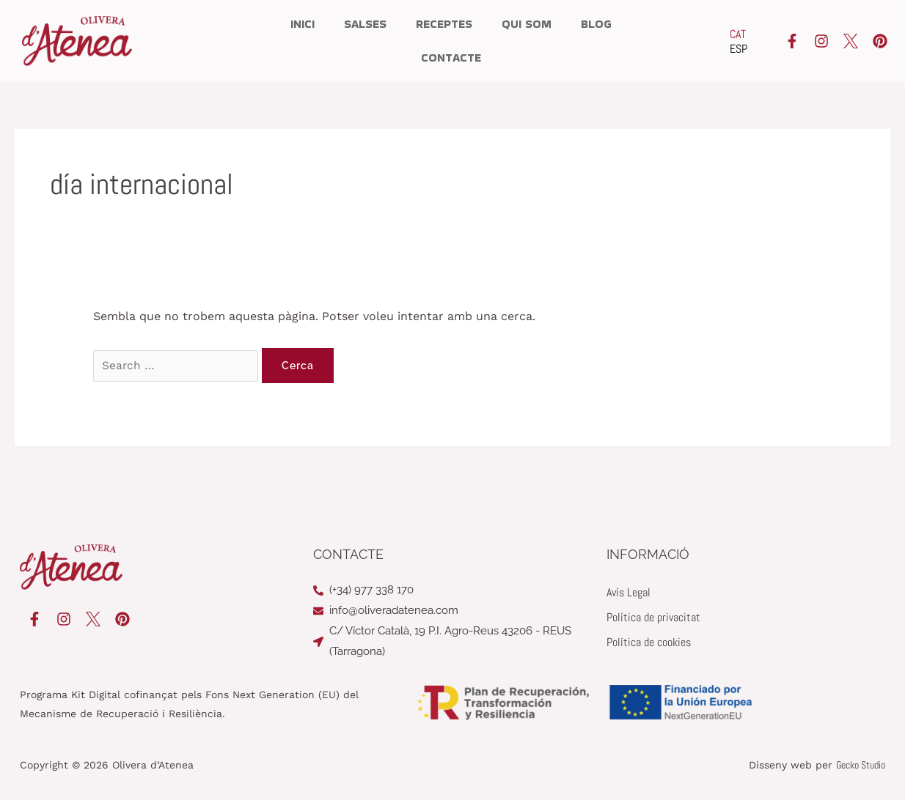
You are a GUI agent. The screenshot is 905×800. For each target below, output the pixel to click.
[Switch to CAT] (738, 34)
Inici (302, 23)
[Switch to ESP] (738, 49)
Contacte (451, 57)
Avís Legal (629, 592)
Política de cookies (649, 642)
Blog (596, 23)
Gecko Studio (860, 764)
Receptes (444, 23)
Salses (365, 23)
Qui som (527, 23)
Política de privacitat (653, 617)
